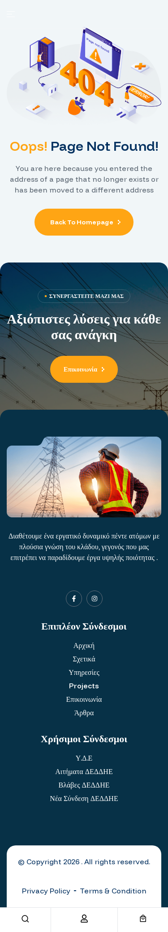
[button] (84, 369)
